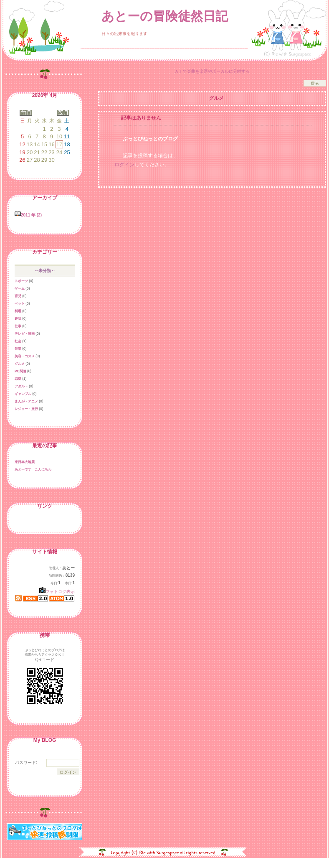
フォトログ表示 (57, 591)
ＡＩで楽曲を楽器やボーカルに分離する (212, 71)
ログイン (124, 165)
